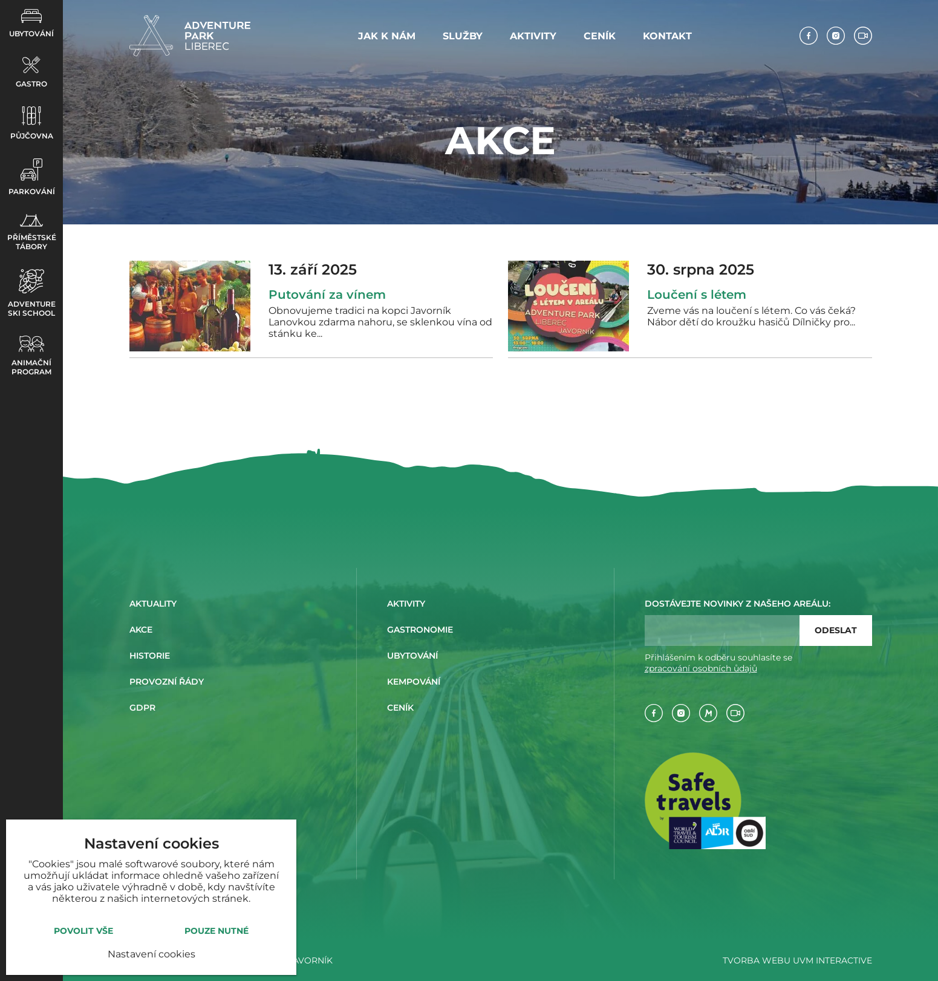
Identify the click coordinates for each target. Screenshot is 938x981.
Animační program (31, 356)
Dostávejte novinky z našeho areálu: (737, 603)
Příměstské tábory (31, 232)
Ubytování (31, 23)
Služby (463, 36)
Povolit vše (83, 930)
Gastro (31, 72)
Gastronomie (420, 629)
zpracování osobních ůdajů (701, 668)
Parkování (31, 177)
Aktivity (533, 36)
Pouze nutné (216, 930)
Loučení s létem (696, 294)
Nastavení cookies (151, 954)
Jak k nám (386, 36)
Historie (149, 655)
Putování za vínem (327, 294)
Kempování (413, 681)
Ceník (600, 36)
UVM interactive (832, 960)
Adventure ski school (32, 293)
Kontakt (667, 36)
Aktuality (153, 603)
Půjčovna (31, 123)
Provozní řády (166, 681)
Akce (140, 629)
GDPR (142, 707)
